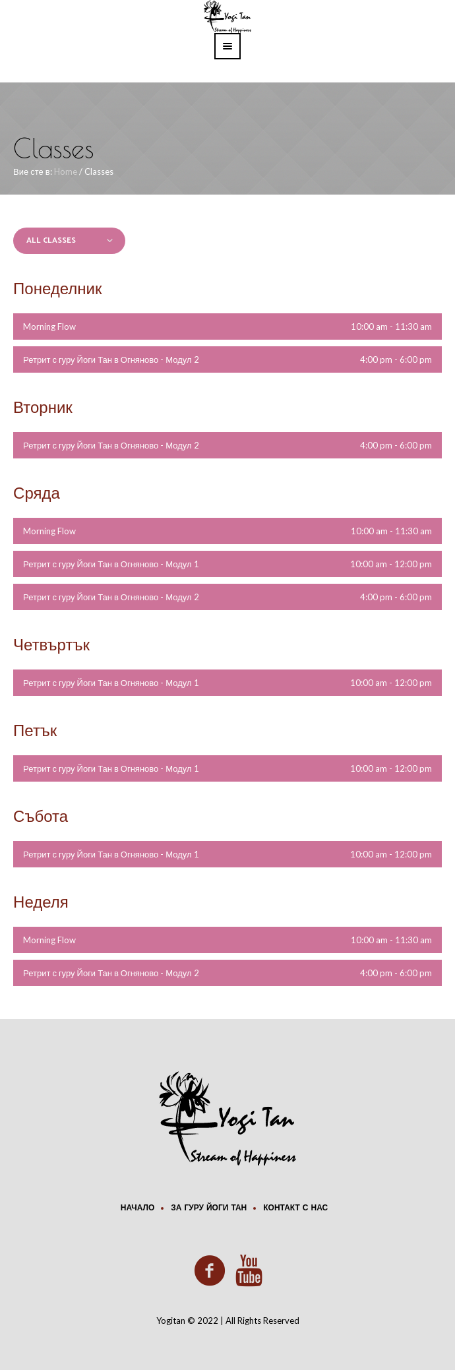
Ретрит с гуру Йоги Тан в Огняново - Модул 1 (111, 564)
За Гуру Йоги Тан (209, 1208)
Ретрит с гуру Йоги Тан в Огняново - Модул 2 (111, 359)
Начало (137, 1208)
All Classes (51, 240)
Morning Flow (49, 326)
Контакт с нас (295, 1208)
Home (65, 171)
